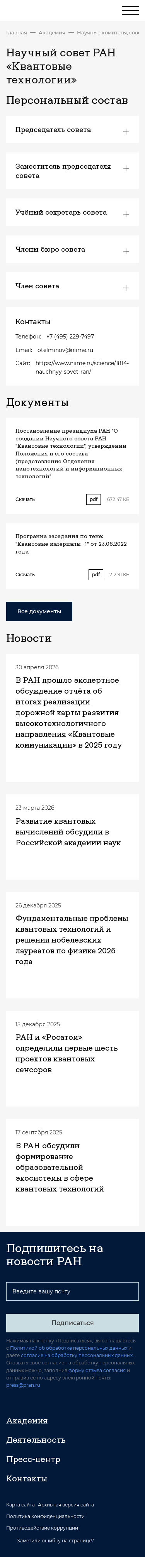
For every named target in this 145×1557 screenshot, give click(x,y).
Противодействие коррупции (42, 1528)
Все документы (39, 611)
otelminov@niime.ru (65, 350)
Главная (16, 32)
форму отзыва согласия (97, 1370)
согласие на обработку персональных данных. (77, 1355)
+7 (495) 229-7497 (70, 336)
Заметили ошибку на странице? (50, 1541)
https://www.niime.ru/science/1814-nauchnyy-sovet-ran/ (82, 367)
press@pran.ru (23, 1385)
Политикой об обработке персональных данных (68, 1348)
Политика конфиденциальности (45, 1516)
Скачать (25, 499)
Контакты (26, 1478)
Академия (52, 32)
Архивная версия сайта (66, 1505)
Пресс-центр (33, 1459)
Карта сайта (20, 1505)
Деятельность (36, 1439)
